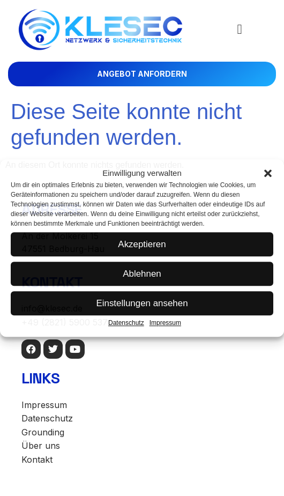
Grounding (42, 432)
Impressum (165, 323)
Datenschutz (126, 323)
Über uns (40, 445)
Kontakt (37, 459)
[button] (268, 173)
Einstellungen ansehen (142, 303)
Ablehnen (142, 273)
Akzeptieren (142, 244)
